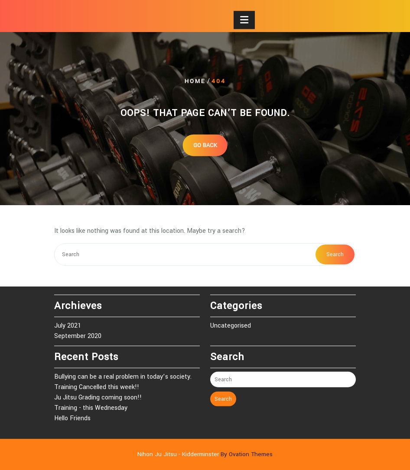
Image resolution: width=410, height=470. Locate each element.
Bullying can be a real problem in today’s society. (123, 373)
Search (335, 254)
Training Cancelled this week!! (96, 384)
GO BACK (205, 145)
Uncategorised (230, 322)
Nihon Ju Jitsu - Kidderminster (205, 454)
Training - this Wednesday (90, 404)
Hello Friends (72, 415)
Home (195, 81)
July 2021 (67, 322)
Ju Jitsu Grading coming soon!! (98, 394)
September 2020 (77, 333)
